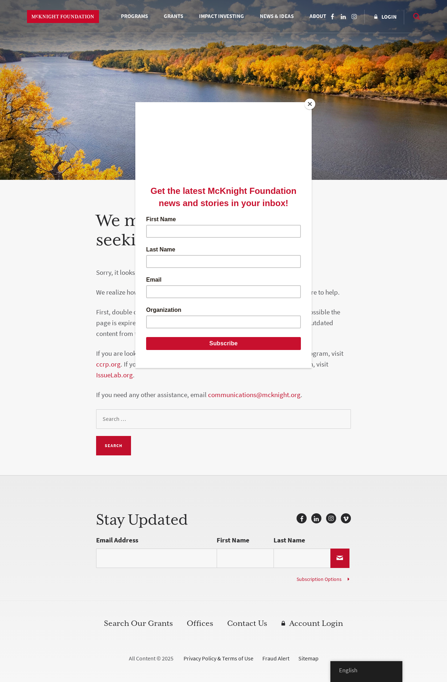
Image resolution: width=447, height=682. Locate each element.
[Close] (309, 104)
